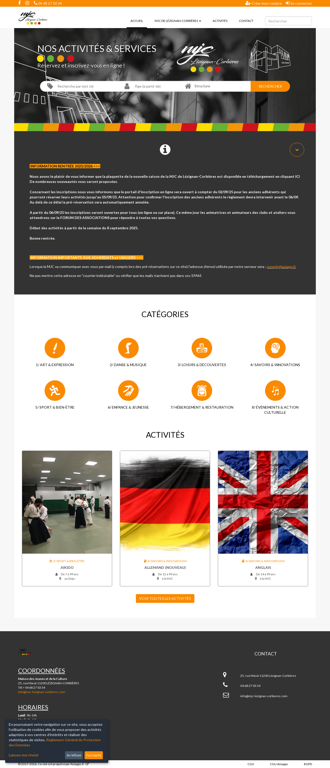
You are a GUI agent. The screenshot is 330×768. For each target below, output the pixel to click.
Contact (246, 21)
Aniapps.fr (77, 764)
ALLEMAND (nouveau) (165, 567)
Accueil (138, 20)
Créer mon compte (263, 3)
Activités (220, 21)
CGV (251, 764)
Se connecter (299, 3)
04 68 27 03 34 (48, 3)
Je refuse (73, 755)
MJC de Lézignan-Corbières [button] (178, 21)
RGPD (308, 764)
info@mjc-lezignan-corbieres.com (41, 692)
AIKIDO (67, 567)
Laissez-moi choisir (24, 755)
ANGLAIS (263, 567)
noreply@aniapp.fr (281, 266)
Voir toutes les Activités (165, 598)
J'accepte (93, 755)
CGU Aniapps (279, 764)
